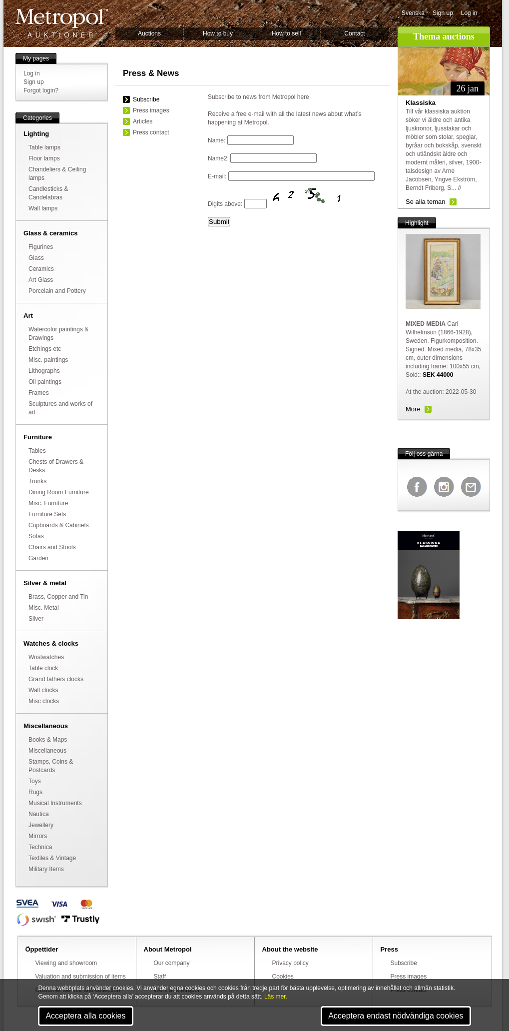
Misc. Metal (43, 607)
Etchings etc (44, 348)
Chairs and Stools (52, 547)
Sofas (36, 536)
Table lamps (44, 147)
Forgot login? (40, 90)
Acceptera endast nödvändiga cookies (395, 1016)
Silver (35, 618)
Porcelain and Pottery (57, 290)
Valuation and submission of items (80, 976)
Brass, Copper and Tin (58, 596)
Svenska (413, 12)
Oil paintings (44, 381)
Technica (40, 847)
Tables (37, 450)
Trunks (37, 481)
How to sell (286, 33)
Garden (38, 558)
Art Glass (40, 279)
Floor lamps (44, 158)
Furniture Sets (47, 514)
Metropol (61, 23)
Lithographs (44, 370)
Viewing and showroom (66, 963)
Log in (469, 12)
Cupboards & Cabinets (58, 525)
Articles (142, 121)
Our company (172, 963)
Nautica (38, 814)
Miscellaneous (47, 750)
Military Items (46, 869)
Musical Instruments (55, 803)
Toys (34, 781)
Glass (36, 257)
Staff (160, 976)
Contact (354, 33)
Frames (38, 392)
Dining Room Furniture (58, 492)
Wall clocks (43, 690)
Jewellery (40, 825)
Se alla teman (426, 201)
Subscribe (146, 99)
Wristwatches (46, 657)
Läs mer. (275, 996)
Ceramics (41, 268)
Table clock (43, 668)
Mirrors (37, 836)
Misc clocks (43, 701)
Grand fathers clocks (55, 679)
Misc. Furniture (48, 503)
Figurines (40, 246)
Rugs (35, 792)
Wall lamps (42, 208)
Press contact (151, 132)
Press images (151, 110)
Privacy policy (290, 963)
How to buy (218, 33)
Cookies (283, 976)
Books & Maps (47, 739)
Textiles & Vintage (52, 858)
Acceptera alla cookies (85, 1016)
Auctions (149, 33)
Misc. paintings (48, 359)
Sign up (443, 12)
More (413, 409)
